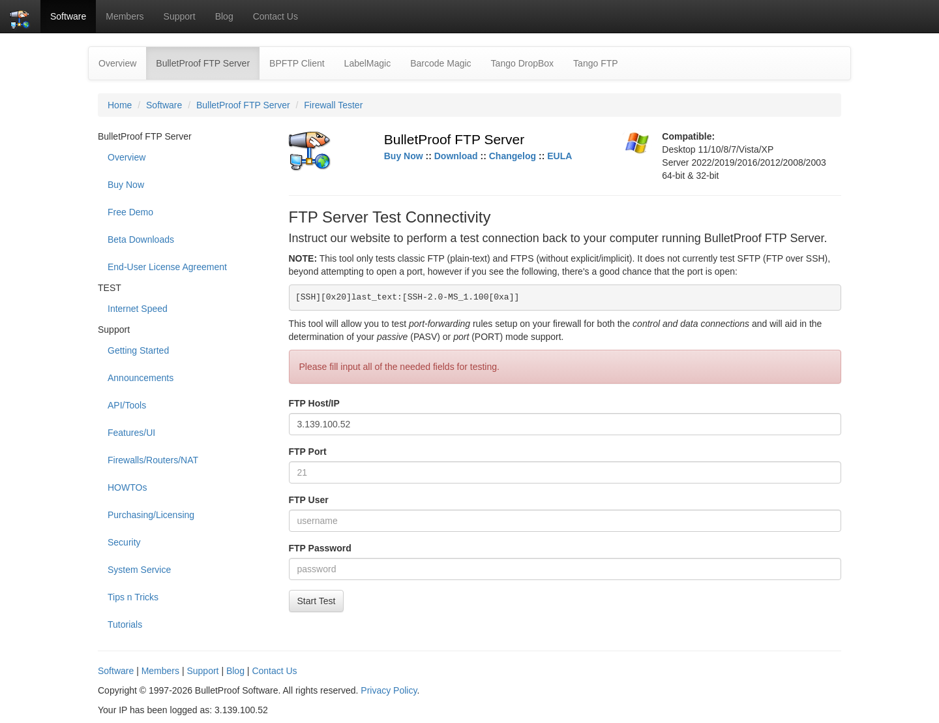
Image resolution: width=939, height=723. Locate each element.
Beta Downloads (141, 239)
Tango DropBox (522, 63)
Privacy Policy (389, 690)
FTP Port (308, 451)
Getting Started (138, 350)
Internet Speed (138, 308)
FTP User (309, 500)
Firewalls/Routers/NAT (153, 460)
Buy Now (126, 184)
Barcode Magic (440, 63)
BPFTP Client (297, 63)
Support (180, 16)
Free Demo (130, 212)
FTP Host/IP (314, 403)
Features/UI (131, 432)
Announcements (140, 378)
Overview (117, 63)
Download (456, 156)
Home (120, 105)
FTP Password (320, 548)
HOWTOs (127, 487)
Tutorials (125, 624)
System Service (139, 569)
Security (124, 542)
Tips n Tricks (133, 597)
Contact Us (275, 16)
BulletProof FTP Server (208, 62)
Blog (224, 16)
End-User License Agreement (167, 267)
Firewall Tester (333, 105)
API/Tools (127, 405)
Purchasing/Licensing (151, 515)
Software (68, 16)
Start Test (316, 601)
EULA (559, 156)
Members (124, 16)
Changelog (512, 156)
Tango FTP (595, 63)
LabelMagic (367, 63)
